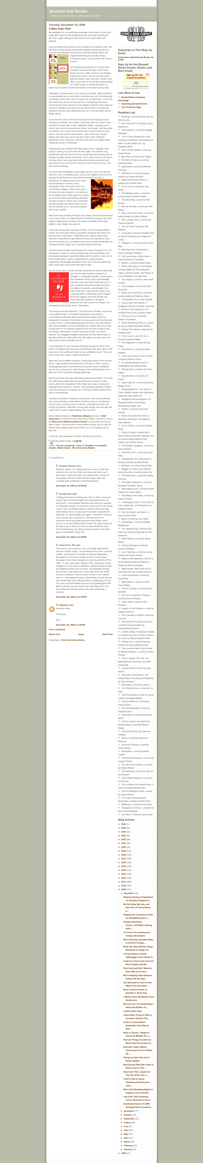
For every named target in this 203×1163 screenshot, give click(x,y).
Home (81, 634)
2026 (124, 824)
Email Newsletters (133, 88)
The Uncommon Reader (83, 448)
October (128, 1115)
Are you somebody (65, 445)
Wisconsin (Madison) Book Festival (69, 421)
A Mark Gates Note (60, 28)
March (127, 1141)
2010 (124, 885)
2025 (124, 828)
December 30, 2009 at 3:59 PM (70, 625)
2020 (124, 847)
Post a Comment (57, 629)
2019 (124, 851)
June (126, 1130)
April (126, 1138)
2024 (124, 832)
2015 (124, 866)
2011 (124, 882)
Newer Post (54, 634)
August (127, 1122)
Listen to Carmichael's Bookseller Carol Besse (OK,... (136, 1025)
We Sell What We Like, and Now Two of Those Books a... (137, 907)
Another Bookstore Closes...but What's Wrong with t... (137, 925)
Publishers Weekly (81, 416)
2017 (124, 858)
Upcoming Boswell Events (135, 104)
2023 (124, 835)
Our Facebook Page (131, 107)
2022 (124, 839)
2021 (124, 843)
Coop (78, 445)
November (129, 1111)
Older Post (107, 634)
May (126, 1134)
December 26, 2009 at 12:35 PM (71, 597)
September (129, 1118)
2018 (124, 855)
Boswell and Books (69, 11)
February (128, 1145)
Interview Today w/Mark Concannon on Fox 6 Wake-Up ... (138, 1050)
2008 (124, 1153)
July (126, 1126)
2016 (124, 862)
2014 (124, 870)
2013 (124, 874)
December (129, 893)
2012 (124, 878)
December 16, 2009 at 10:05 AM (71, 486)
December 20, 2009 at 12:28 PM (71, 537)
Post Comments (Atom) (72, 640)
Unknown (63, 605)
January (128, 1149)
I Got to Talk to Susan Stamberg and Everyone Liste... (136, 1082)
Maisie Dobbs (64, 448)
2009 (124, 889)
